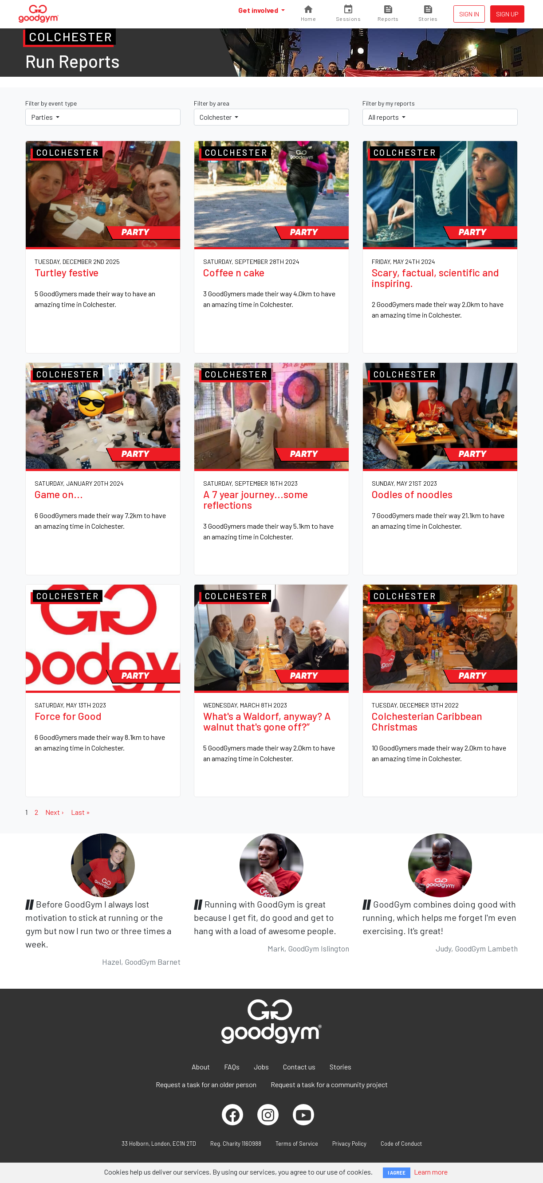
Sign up (507, 14)
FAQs (232, 1066)
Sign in (469, 14)
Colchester (216, 117)
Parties (42, 117)
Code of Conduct (401, 1143)
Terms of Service (296, 1143)
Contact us (299, 1066)
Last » (80, 812)
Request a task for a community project (329, 1084)
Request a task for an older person (206, 1084)
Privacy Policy (349, 1143)
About (201, 1066)
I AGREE (396, 1172)
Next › (54, 812)
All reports (384, 117)
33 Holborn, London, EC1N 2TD (159, 1143)
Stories (340, 1066)
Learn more (431, 1171)
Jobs (261, 1066)
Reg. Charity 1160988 (235, 1143)
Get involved (258, 10)
